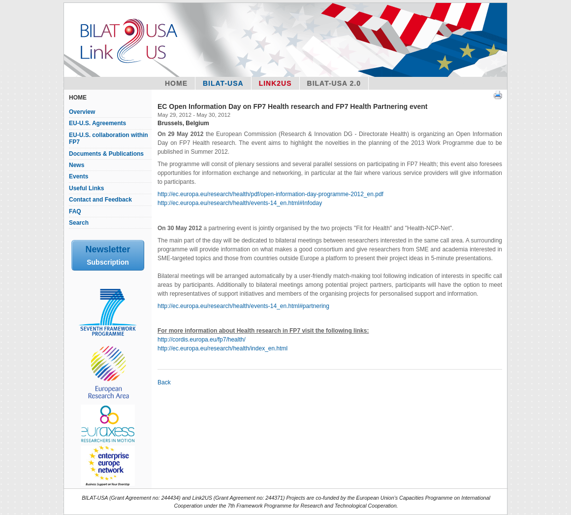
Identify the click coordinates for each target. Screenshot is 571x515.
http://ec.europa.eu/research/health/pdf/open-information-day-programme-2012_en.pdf (270, 194)
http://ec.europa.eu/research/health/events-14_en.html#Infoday (240, 203)
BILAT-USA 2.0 (334, 83)
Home (176, 83)
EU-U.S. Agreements (97, 123)
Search (79, 222)
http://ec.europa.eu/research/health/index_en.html (222, 348)
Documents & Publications (106, 153)
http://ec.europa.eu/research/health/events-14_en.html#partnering (243, 306)
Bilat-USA (223, 83)
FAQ (75, 211)
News (76, 165)
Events (78, 176)
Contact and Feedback (100, 199)
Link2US (275, 83)
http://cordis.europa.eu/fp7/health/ (202, 339)
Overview (82, 111)
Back (164, 382)
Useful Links (86, 188)
